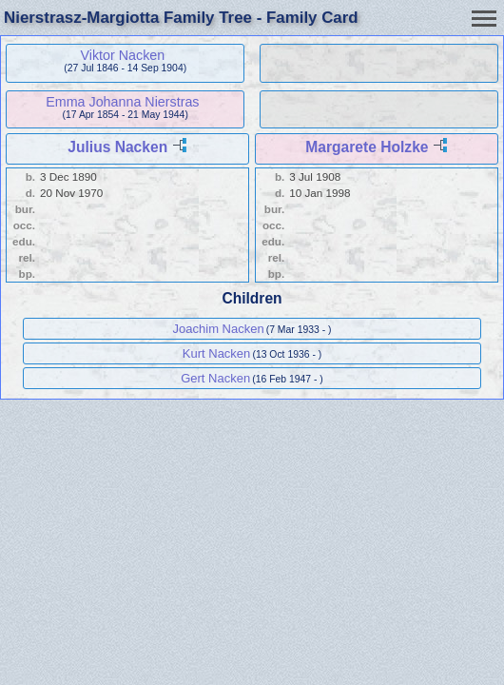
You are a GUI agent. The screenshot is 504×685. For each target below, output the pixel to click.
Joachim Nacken (218, 329)
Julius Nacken (117, 147)
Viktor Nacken (123, 55)
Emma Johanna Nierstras (122, 101)
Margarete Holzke (366, 147)
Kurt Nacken (217, 353)
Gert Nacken (215, 378)
